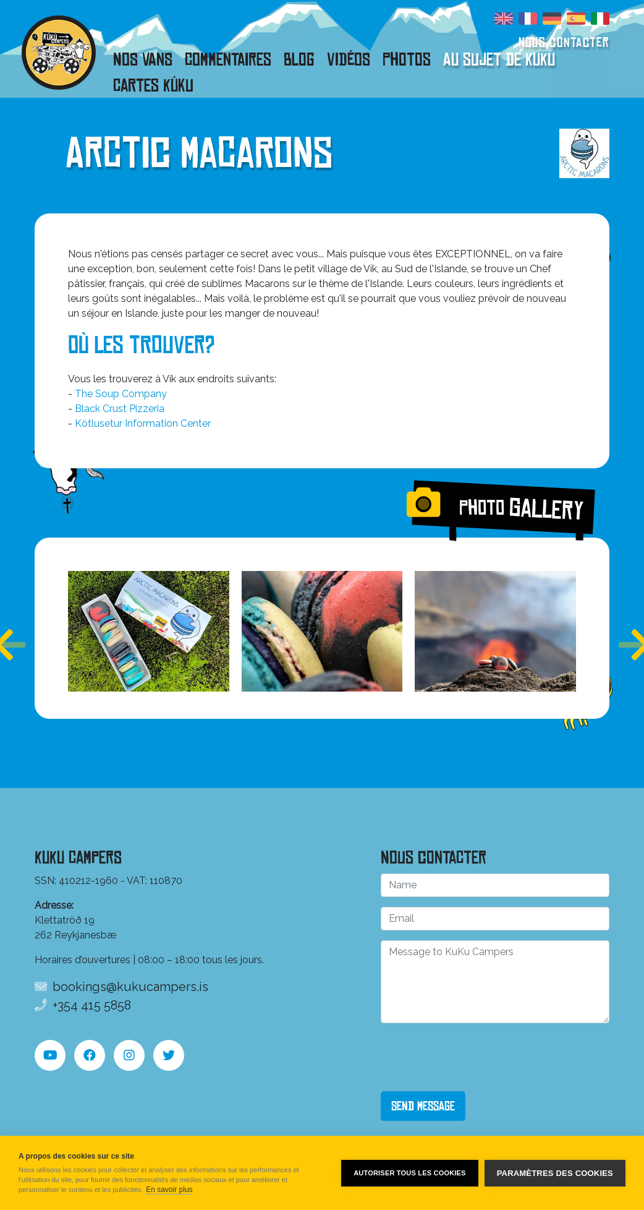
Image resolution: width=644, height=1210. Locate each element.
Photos (407, 59)
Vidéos (348, 59)
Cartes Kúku (153, 85)
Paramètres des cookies (555, 1173)
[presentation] (475, 1057)
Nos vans (142, 59)
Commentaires (228, 59)
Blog (299, 59)
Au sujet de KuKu (499, 59)
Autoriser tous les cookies (409, 1173)
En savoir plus (169, 1189)
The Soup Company (121, 394)
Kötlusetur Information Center (143, 423)
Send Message (423, 1106)
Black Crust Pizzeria (119, 408)
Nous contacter (564, 42)
